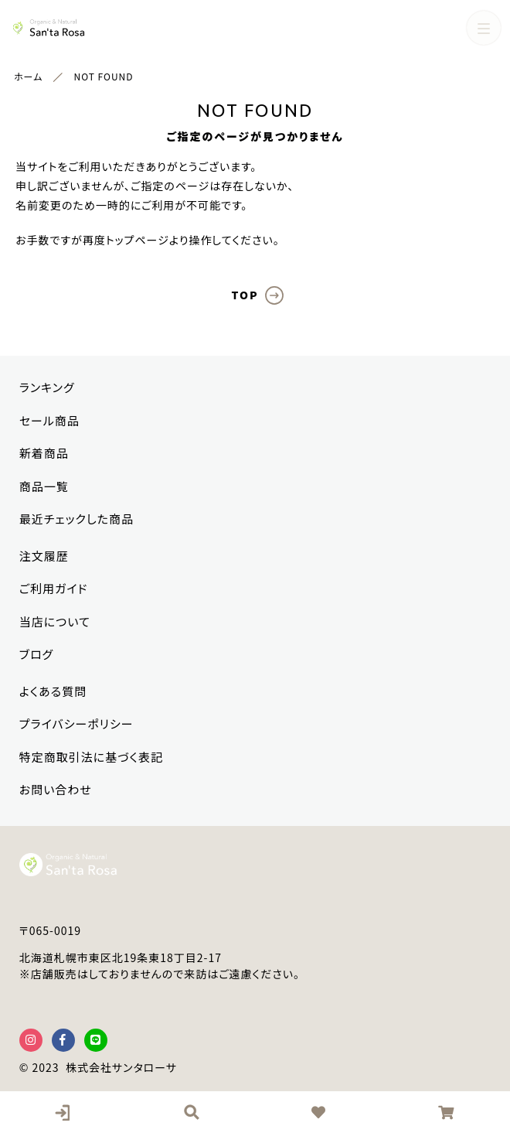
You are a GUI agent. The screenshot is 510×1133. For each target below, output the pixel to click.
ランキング (47, 387)
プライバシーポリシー (76, 723)
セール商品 (49, 420)
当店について (54, 621)
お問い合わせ (55, 789)
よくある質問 (53, 691)
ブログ (36, 654)
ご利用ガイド (53, 588)
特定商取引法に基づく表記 (91, 757)
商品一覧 (44, 486)
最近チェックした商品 (76, 518)
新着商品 (44, 453)
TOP (244, 294)
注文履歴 (44, 556)
